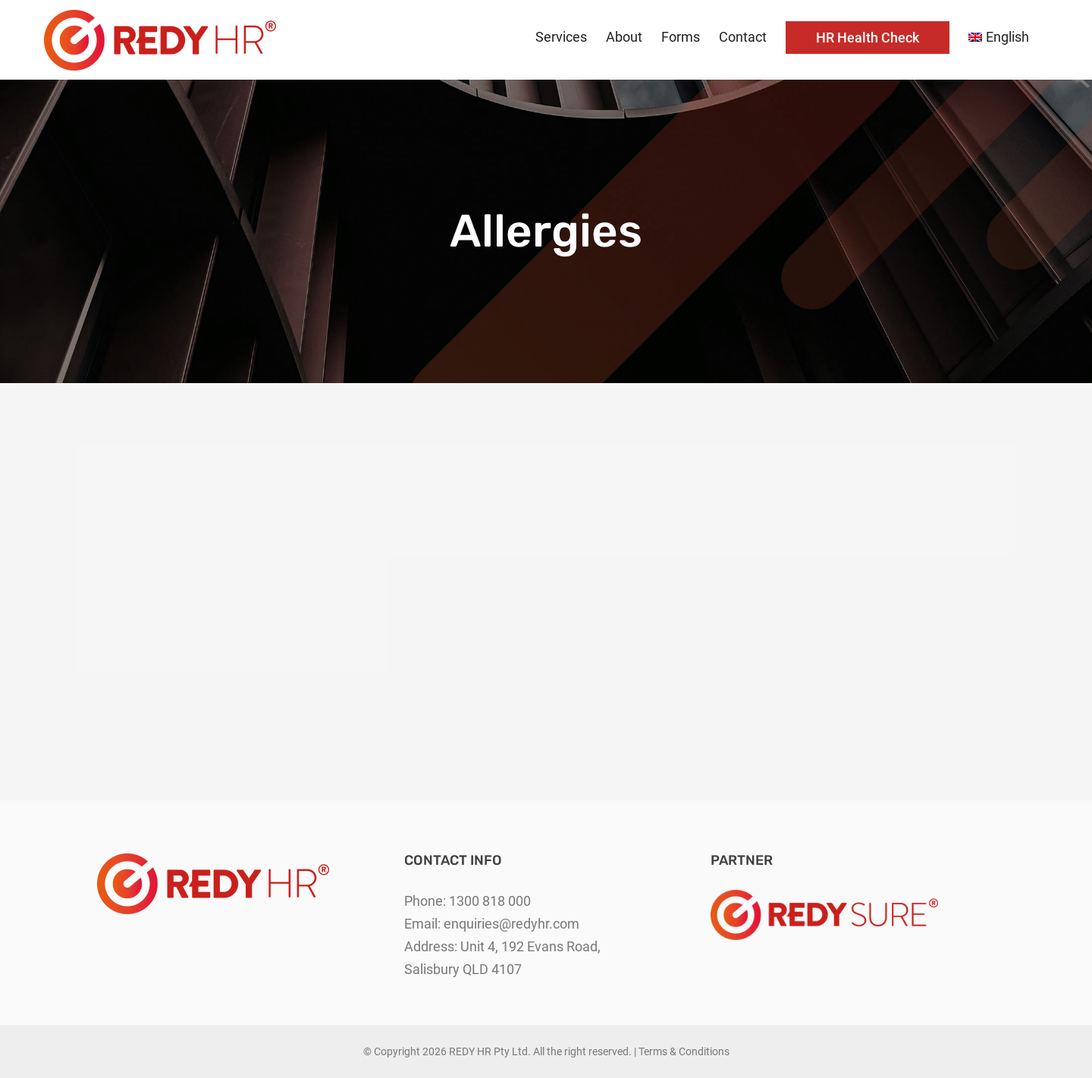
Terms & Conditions (684, 1051)
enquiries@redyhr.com (511, 924)
